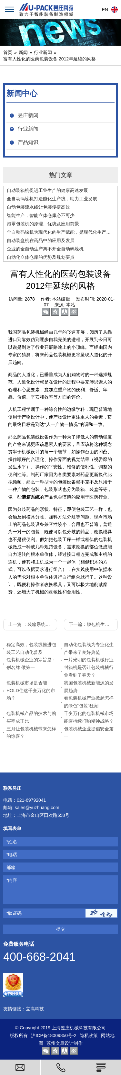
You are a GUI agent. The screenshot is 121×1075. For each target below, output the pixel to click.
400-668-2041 (39, 956)
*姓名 (11, 841)
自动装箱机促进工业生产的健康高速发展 (47, 190)
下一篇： (93, 624)
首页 (7, 52)
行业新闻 (43, 52)
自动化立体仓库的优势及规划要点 (41, 257)
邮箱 (10, 867)
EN (105, 9)
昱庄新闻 (28, 115)
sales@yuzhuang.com (37, 807)
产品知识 (28, 142)
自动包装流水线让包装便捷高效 (38, 207)
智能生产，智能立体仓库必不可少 (41, 215)
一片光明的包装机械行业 (89, 659)
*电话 (11, 854)
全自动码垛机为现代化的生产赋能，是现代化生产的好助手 (60, 232)
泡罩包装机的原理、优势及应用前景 (43, 223)
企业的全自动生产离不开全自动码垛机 (45, 248)
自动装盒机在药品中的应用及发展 (41, 240)
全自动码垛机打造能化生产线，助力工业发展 (52, 198)
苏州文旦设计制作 (64, 1043)
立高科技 (35, 1008)
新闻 (23, 52)
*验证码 (14, 913)
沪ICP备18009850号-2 (53, 1035)
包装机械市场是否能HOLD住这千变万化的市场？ (30, 690)
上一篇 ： (32, 624)
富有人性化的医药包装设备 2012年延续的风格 (49, 58)
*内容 (11, 880)
